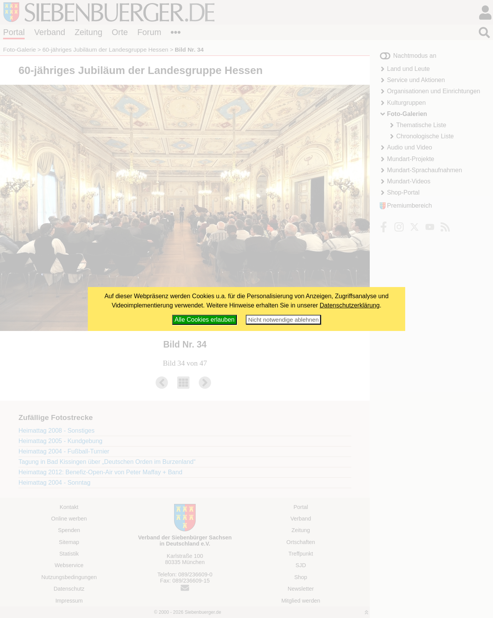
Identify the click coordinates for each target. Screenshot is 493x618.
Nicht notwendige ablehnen (283, 319)
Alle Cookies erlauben (204, 319)
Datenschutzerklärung (350, 305)
